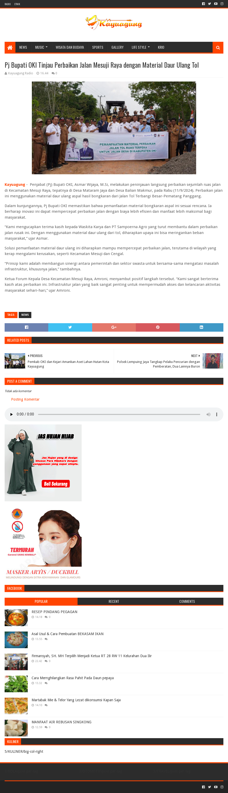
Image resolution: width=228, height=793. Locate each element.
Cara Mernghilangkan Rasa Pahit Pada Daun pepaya (73, 678)
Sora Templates (33, 787)
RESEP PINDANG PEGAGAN (54, 612)
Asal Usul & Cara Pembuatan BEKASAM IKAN (67, 634)
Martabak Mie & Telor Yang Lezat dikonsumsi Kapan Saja (76, 700)
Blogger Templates (63, 787)
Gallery (117, 47)
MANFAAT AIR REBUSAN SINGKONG (61, 722)
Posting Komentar (25, 399)
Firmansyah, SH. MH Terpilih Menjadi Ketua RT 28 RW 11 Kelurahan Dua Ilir (92, 656)
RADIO (8, 4)
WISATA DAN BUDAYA (70, 47)
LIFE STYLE (139, 47)
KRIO (161, 47)
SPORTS (97, 47)
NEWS (23, 47)
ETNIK (17, 4)
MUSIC (39, 47)
